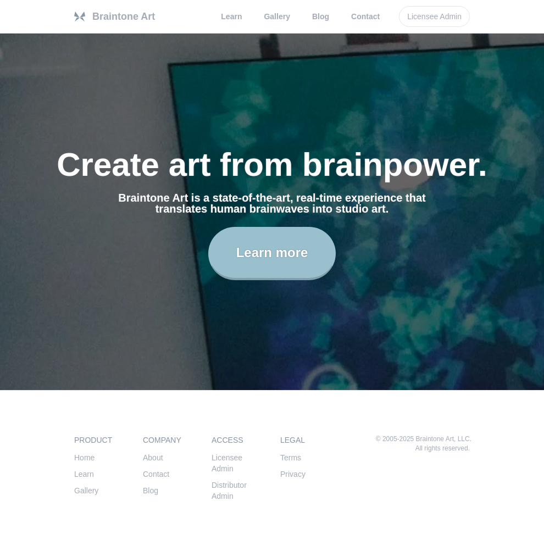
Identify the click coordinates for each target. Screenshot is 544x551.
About (153, 457)
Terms (290, 457)
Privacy (293, 474)
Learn (231, 16)
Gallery (277, 16)
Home (84, 457)
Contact (365, 16)
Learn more (272, 252)
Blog (320, 16)
